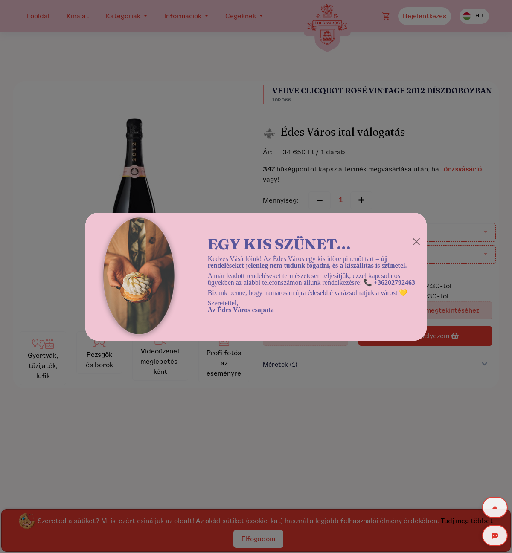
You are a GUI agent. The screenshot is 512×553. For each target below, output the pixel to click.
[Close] (416, 242)
